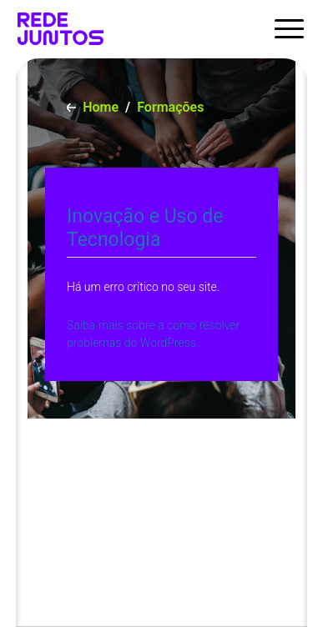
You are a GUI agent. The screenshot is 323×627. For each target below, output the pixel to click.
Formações (170, 107)
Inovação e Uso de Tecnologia (145, 228)
